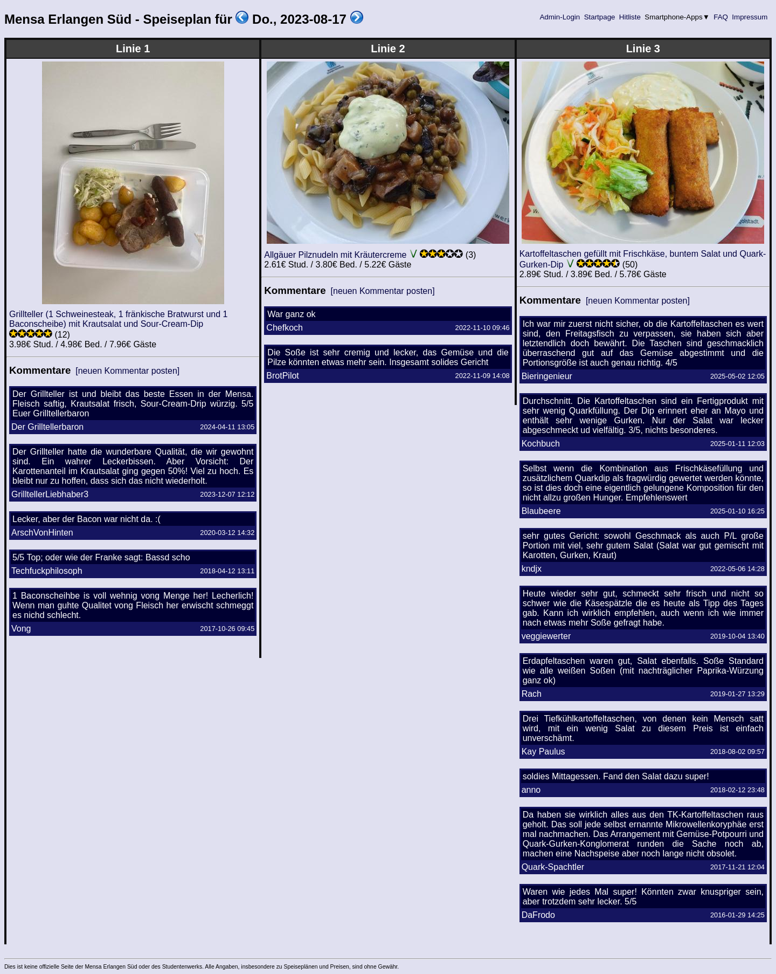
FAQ (721, 17)
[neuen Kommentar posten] (127, 370)
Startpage (599, 17)
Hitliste (629, 17)
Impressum (750, 17)
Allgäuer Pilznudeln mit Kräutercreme (335, 254)
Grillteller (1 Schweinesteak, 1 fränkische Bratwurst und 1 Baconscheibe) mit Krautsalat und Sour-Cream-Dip (118, 319)
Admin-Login (560, 17)
